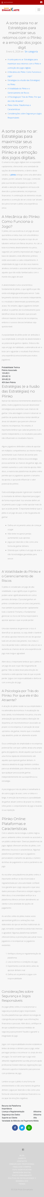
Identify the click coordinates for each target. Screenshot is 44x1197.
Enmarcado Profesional (22, 1164)
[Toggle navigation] (39, 9)
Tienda (22, 1184)
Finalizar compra (22, 1167)
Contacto (22, 1161)
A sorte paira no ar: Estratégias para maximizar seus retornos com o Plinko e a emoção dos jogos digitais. (24, 63)
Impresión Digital (22, 1173)
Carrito (22, 1158)
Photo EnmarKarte (22, 1175)
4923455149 (7, 2)
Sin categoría (31, 51)
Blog (22, 1156)
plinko (13, 174)
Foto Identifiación (21, 1170)
